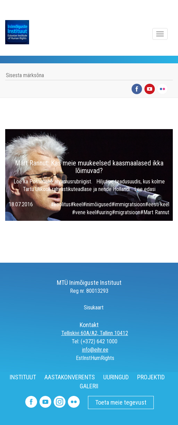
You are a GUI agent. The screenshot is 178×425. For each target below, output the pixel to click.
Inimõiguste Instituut (20, 32)
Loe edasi (144, 189)
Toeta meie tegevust (120, 402)
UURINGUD (116, 377)
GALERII (89, 386)
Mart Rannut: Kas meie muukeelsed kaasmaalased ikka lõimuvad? (89, 167)
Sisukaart (89, 307)
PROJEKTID (151, 377)
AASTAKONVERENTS (69, 377)
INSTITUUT (23, 377)
